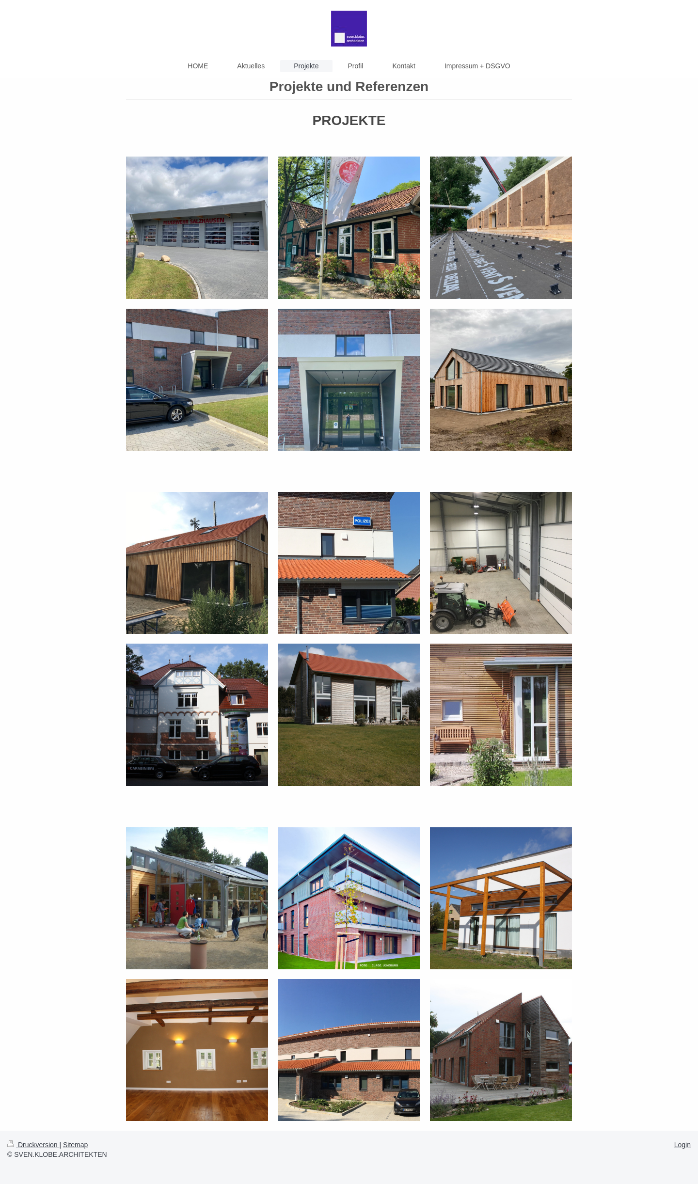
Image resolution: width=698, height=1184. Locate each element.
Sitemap (75, 1145)
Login (682, 1145)
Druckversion (33, 1145)
